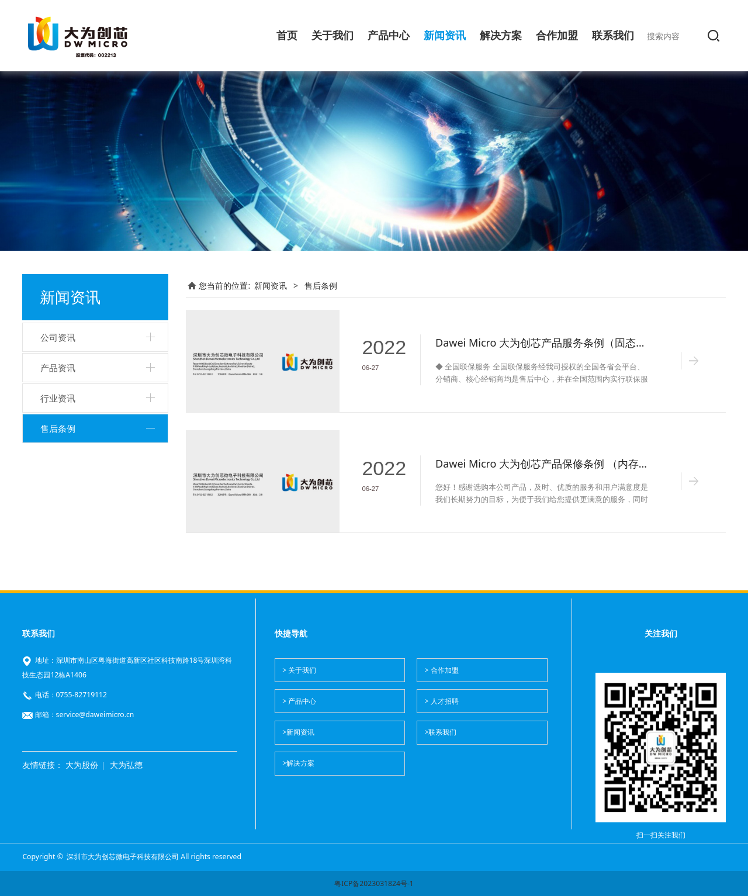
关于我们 (332, 35)
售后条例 (57, 428)
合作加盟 (557, 35)
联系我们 (613, 35)
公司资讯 (57, 337)
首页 (286, 35)
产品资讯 (57, 367)
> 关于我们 (299, 670)
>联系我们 (440, 732)
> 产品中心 (299, 701)
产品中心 (389, 35)
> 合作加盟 (441, 670)
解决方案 (501, 35)
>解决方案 (298, 763)
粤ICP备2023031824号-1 (374, 883)
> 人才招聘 (441, 701)
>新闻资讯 (298, 732)
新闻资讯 (445, 35)
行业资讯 (57, 398)
